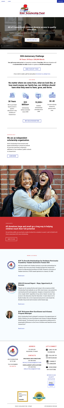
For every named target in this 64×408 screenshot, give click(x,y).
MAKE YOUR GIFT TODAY (32, 69)
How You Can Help (32, 40)
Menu (60, 1)
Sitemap (30, 406)
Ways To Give (11, 239)
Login (9, 1)
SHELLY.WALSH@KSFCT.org (32, 369)
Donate (3, 1)
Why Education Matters (32, 121)
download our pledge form (43, 74)
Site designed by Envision (50, 406)
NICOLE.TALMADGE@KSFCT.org (32, 362)
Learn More (12, 156)
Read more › (21, 275)
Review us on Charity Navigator (51, 377)
